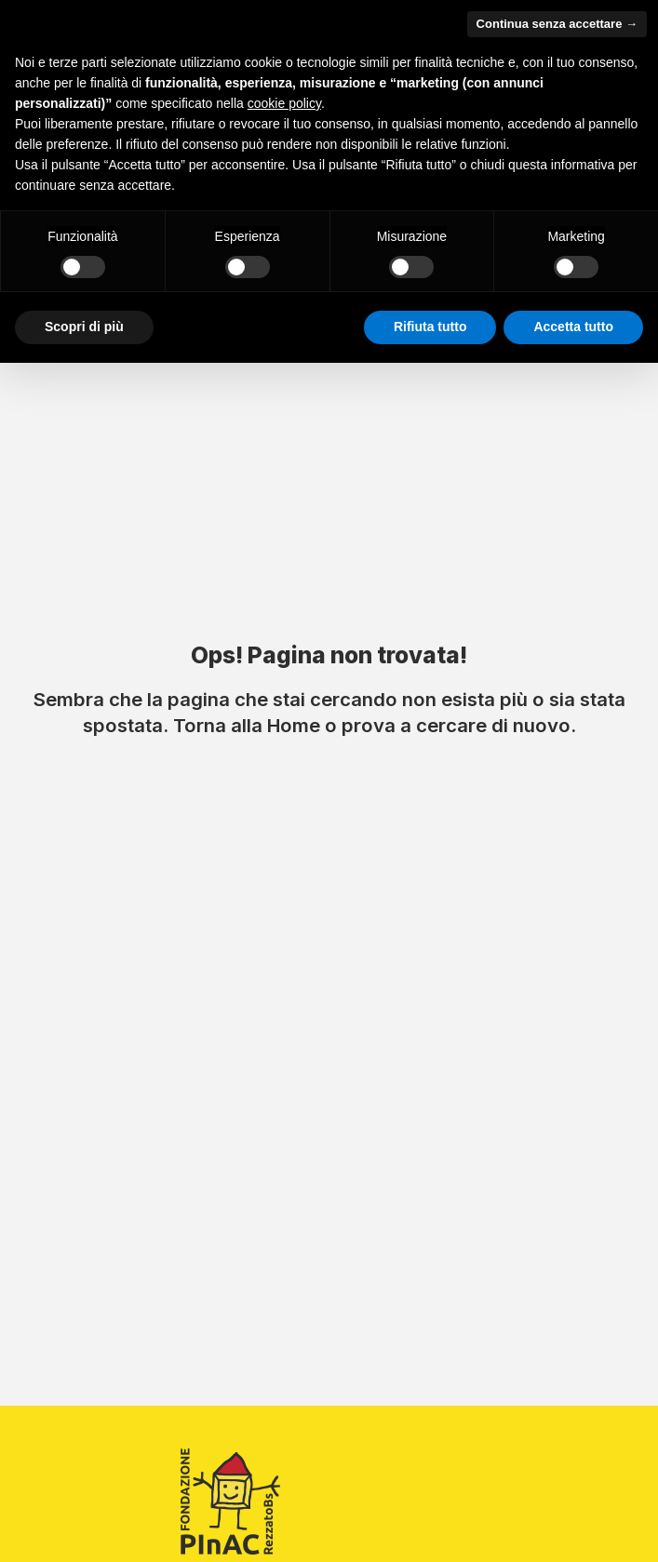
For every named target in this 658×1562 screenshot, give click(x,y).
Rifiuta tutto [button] (430, 326)
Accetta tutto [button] (573, 326)
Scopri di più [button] (84, 326)
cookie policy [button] (284, 103)
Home (293, 725)
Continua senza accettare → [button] (557, 24)
